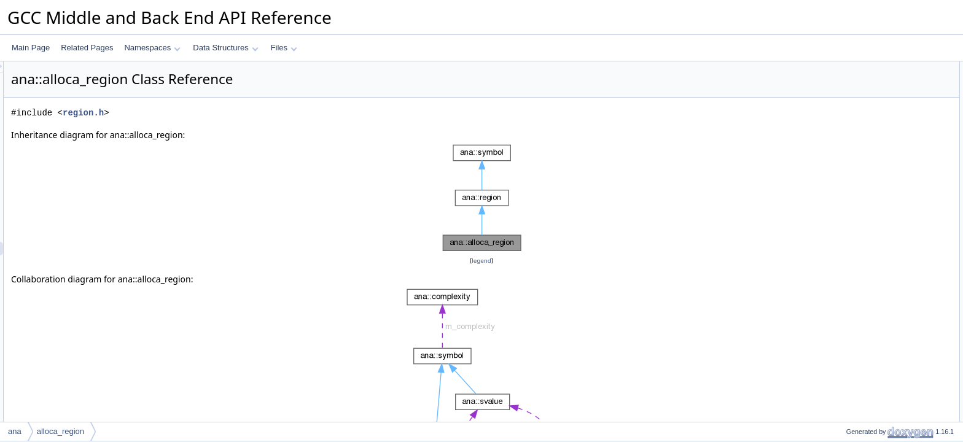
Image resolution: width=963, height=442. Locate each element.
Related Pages (87, 47)
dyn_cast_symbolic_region (879, 189)
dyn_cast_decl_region (872, 203)
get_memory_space (868, 405)
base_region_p (860, 365)
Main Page (31, 47)
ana (14, 431)
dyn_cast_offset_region (874, 243)
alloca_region (857, 108)
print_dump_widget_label (877, 149)
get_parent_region (865, 338)
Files (284, 47)
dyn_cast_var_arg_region (877, 311)
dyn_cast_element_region (878, 230)
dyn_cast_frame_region (874, 162)
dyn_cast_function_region (878, 176)
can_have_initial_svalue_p (879, 419)
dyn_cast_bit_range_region (880, 297)
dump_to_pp (856, 135)
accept (846, 324)
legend (483, 261)
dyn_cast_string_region (874, 284)
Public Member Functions (867, 95)
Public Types (847, 68)
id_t (842, 81)
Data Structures (225, 47)
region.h (236, 112)
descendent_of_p (864, 378)
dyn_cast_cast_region (872, 270)
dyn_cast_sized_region (873, 257)
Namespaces (152, 47)
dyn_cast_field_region (872, 216)
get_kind (850, 122)
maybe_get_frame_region (878, 392)
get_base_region (863, 351)
